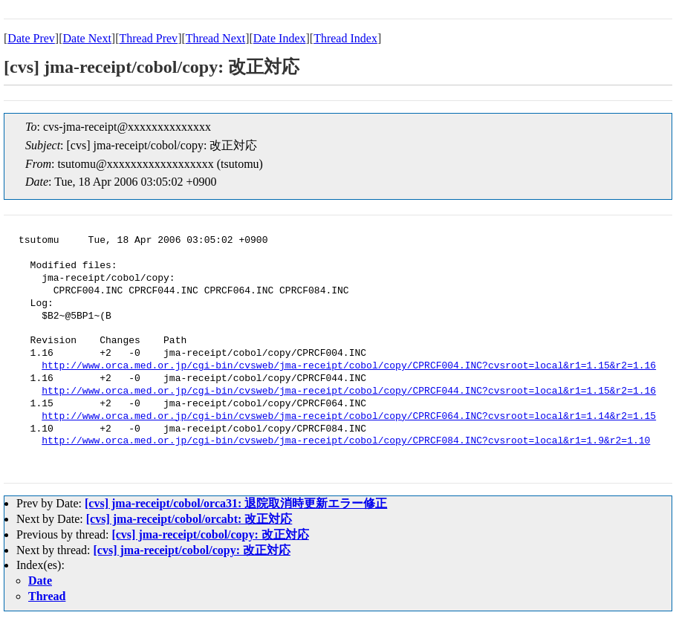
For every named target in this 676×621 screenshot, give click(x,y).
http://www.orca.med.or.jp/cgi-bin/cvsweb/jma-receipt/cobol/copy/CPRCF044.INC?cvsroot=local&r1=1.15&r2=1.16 (349, 391)
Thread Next (215, 38)
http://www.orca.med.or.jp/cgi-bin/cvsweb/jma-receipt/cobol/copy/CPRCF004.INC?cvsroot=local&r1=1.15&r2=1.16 (349, 366)
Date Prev (31, 38)
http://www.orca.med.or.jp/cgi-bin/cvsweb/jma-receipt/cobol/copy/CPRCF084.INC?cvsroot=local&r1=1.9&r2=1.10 (346, 441)
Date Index (279, 38)
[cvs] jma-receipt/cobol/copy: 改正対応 (209, 534)
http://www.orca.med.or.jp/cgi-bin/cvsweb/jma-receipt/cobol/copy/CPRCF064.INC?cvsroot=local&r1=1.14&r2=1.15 (349, 416)
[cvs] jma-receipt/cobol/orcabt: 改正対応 (189, 519)
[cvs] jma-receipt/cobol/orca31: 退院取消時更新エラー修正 (236, 503)
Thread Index (345, 38)
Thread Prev (148, 38)
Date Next (87, 38)
